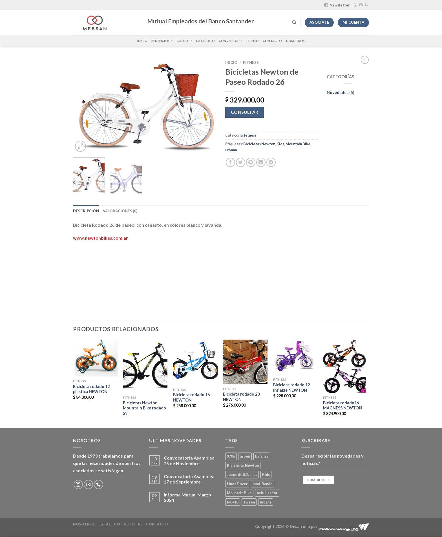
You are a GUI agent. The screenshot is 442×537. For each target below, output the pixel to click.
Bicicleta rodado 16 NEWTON (191, 397)
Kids (280, 144)
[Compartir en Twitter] (240, 162)
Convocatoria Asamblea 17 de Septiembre (189, 479)
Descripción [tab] (86, 211)
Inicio (142, 41)
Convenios (230, 40)
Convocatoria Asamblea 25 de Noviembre (189, 460)
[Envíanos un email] (361, 5)
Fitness (251, 62)
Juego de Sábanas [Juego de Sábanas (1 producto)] (242, 474)
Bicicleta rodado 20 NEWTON (241, 397)
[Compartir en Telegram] (271, 162)
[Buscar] (294, 22)
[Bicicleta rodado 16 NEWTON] (195, 362)
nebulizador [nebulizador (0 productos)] (267, 493)
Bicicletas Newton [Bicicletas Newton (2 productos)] (243, 465)
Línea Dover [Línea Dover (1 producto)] (237, 484)
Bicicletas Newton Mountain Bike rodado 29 (144, 408)
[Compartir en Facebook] (230, 162)
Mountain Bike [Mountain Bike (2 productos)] (239, 493)
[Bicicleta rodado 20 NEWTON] (245, 361)
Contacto (272, 41)
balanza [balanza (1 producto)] (261, 456)
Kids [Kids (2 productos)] (266, 474)
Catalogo (109, 524)
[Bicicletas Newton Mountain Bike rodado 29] (145, 366)
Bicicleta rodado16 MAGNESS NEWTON (342, 405)
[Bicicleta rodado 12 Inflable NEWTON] (295, 357)
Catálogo (205, 41)
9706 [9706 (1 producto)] (231, 456)
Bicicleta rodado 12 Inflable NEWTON (291, 387)
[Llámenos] (366, 5)
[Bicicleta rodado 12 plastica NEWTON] (95, 357)
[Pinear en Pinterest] (250, 162)
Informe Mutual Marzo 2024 (187, 497)
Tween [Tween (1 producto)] (249, 502)
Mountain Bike (298, 144)
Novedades (337, 92)
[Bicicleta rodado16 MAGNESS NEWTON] (345, 366)
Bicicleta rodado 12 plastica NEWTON (91, 389)
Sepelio (252, 41)
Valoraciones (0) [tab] (120, 211)
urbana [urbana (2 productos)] (265, 502)
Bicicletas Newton (259, 144)
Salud (185, 40)
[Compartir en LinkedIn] (261, 162)
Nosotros (295, 41)
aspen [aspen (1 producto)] (245, 456)
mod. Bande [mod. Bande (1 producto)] (263, 484)
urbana (231, 150)
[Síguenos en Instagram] (355, 5)
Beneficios (162, 40)
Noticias (133, 524)
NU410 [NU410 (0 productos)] (232, 502)
